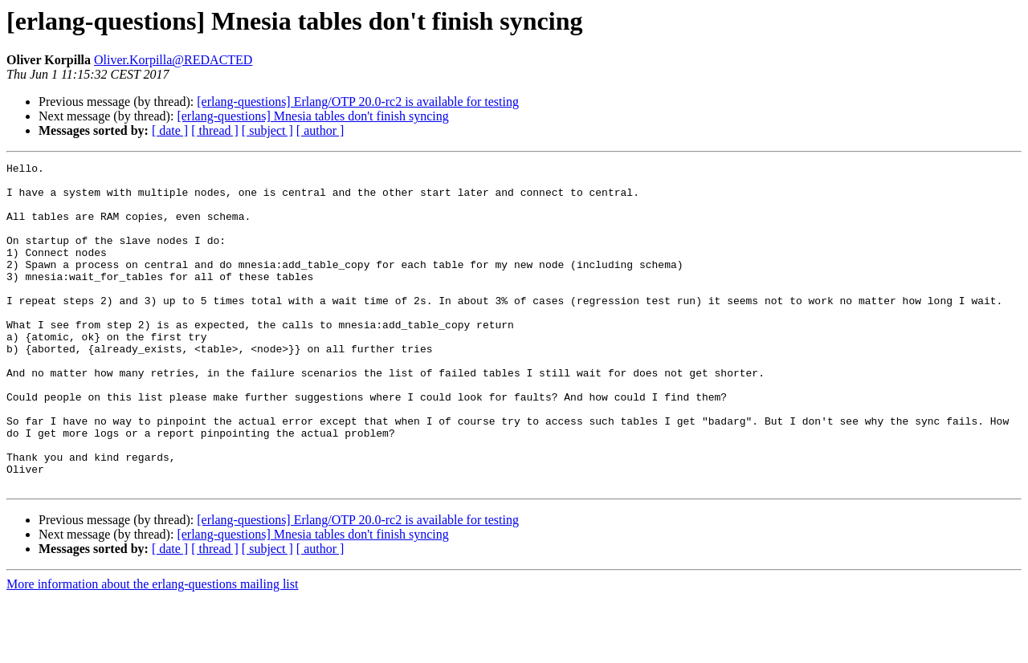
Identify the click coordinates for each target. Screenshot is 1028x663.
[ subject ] (267, 130)
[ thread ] (215, 130)
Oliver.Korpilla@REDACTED (173, 60)
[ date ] (170, 130)
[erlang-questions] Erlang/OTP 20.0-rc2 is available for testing (358, 101)
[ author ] (320, 130)
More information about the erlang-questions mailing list (152, 649)
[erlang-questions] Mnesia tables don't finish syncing (312, 116)
